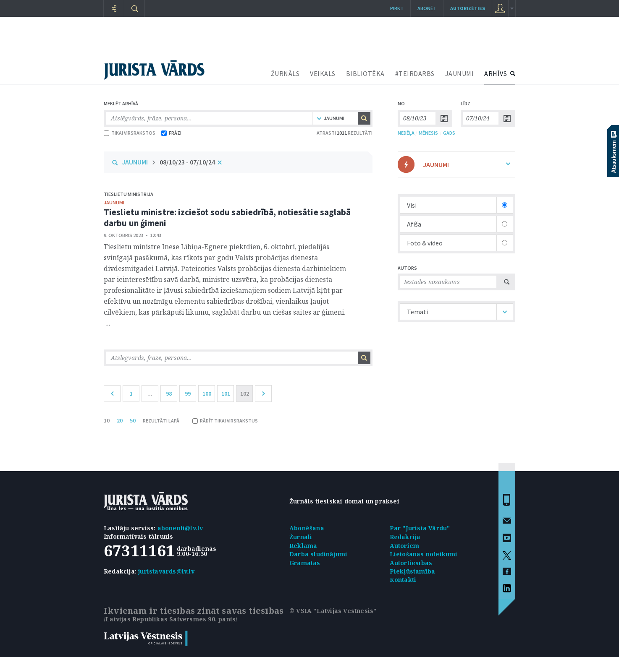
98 (169, 393)
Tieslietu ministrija (128, 194)
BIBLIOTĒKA (365, 73)
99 (188, 393)
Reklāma (303, 546)
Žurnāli (300, 537)
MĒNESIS (428, 133)
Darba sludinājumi (318, 554)
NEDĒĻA (406, 133)
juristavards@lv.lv (166, 571)
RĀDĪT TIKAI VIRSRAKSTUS (225, 420)
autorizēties (467, 8)
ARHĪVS (495, 73)
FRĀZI (171, 133)
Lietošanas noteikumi (424, 554)
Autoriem (405, 546)
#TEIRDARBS (415, 73)
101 (225, 393)
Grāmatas (304, 563)
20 (120, 420)
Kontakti (403, 580)
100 (206, 393)
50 (133, 420)
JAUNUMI (459, 73)
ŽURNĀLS (285, 73)
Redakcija (405, 537)
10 (107, 420)
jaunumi (114, 202)
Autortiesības (411, 563)
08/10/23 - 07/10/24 (187, 162)
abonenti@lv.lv (180, 528)
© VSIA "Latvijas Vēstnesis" (332, 611)
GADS (449, 133)
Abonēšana (306, 528)
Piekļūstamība (412, 571)
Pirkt (397, 8)
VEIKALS (323, 73)
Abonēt (426, 8)
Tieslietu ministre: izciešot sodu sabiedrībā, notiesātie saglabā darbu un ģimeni (227, 217)
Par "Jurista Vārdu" (420, 528)
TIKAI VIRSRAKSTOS (129, 133)
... (149, 393)
